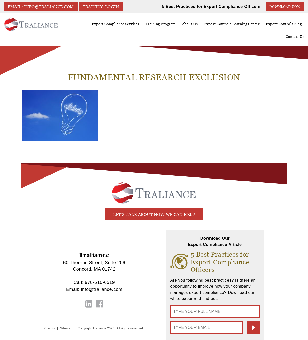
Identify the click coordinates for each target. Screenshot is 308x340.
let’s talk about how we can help (154, 214)
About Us (190, 25)
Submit (253, 327)
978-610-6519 (100, 282)
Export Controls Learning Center (232, 25)
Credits (49, 328)
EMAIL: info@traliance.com (41, 6)
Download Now (284, 7)
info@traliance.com (101, 289)
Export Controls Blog (284, 24)
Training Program (160, 24)
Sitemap (66, 328)
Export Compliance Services (115, 25)
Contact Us (295, 37)
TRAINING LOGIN (101, 6)
